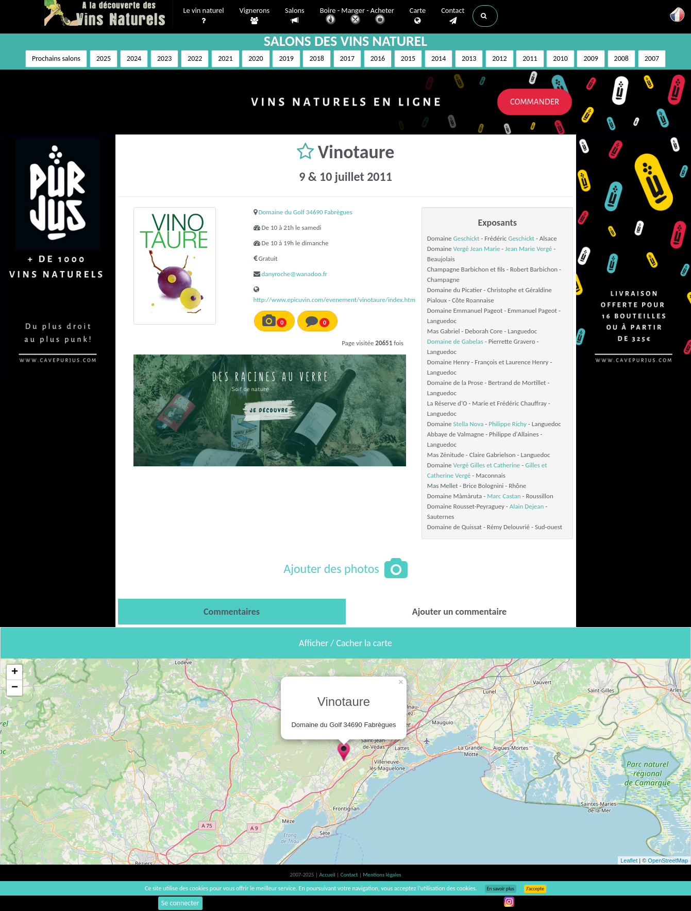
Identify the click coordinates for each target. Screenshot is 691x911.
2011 (530, 58)
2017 (347, 58)
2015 (408, 58)
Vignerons (255, 16)
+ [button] (14, 672)
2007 (652, 58)
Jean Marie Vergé (528, 248)
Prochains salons (56, 58)
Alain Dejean (527, 506)
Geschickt (466, 238)
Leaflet (628, 860)
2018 (316, 58)
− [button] (14, 688)
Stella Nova (468, 424)
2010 (560, 58)
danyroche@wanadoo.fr (295, 274)
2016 (377, 58)
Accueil (327, 874)
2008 (621, 58)
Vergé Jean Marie (476, 248)
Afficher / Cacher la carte (345, 643)
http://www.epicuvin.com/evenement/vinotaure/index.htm (335, 299)
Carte (418, 16)
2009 (590, 58)
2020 (255, 58)
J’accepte (535, 889)
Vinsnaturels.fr (108, 14)
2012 (499, 58)
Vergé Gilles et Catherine (486, 465)
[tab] (232, 612)
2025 (103, 58)
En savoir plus (500, 889)
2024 (134, 58)
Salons (295, 16)
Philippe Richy (507, 424)
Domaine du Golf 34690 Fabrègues (305, 212)
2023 (164, 58)
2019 (286, 58)
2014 (438, 58)
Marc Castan (503, 496)
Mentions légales (382, 874)
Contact (452, 16)
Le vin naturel (203, 16)
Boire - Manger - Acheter (357, 17)
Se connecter (180, 903)
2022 (195, 58)
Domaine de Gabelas (455, 341)
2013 (469, 58)
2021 (225, 58)
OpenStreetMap (668, 860)
